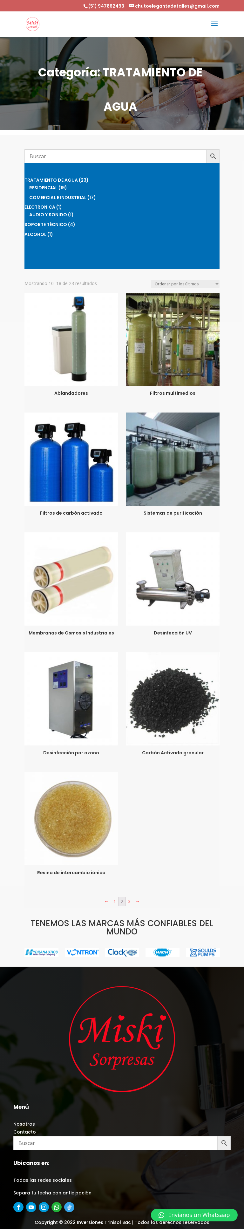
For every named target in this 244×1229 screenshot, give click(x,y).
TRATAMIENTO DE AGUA (51, 180)
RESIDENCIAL (43, 188)
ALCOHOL (35, 234)
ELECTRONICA (39, 207)
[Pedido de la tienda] (185, 284)
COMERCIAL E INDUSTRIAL (57, 197)
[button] (194, 1215)
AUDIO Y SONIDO (48, 214)
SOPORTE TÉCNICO (45, 224)
